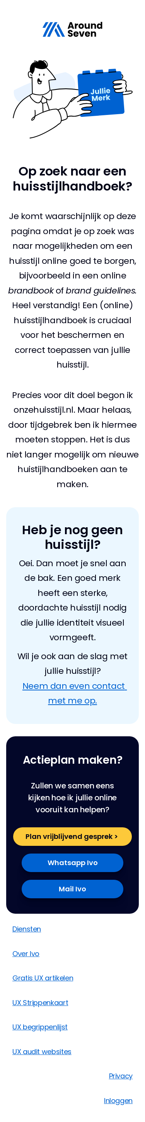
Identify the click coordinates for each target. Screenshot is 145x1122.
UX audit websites (42, 1051)
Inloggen (118, 1100)
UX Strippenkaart (40, 1002)
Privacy (121, 1076)
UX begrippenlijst (40, 1027)
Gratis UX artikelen (42, 978)
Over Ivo (25, 953)
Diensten (26, 929)
